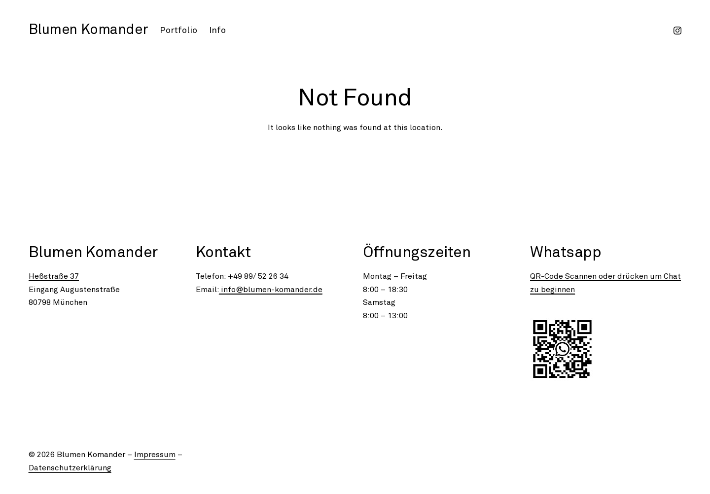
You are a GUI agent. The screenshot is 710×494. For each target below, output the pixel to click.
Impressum (155, 455)
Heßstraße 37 (54, 276)
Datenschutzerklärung (70, 468)
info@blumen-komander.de (270, 290)
